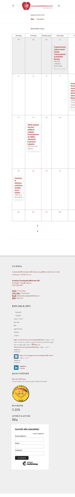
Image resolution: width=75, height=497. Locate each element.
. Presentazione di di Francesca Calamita (33, 134)
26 (33, 212)
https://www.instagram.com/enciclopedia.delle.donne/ (36, 355)
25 (18, 212)
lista (32, 19)
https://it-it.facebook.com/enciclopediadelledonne (29, 340)
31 (60, 39)
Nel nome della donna (19, 379)
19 (33, 171)
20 (46, 171)
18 (18, 171)
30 (46, 39)
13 (46, 117)
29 (33, 39)
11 (18, 117)
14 (60, 117)
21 (60, 171)
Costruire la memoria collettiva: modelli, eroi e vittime (19, 185)
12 (33, 117)
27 (46, 212)
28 (19, 39)
